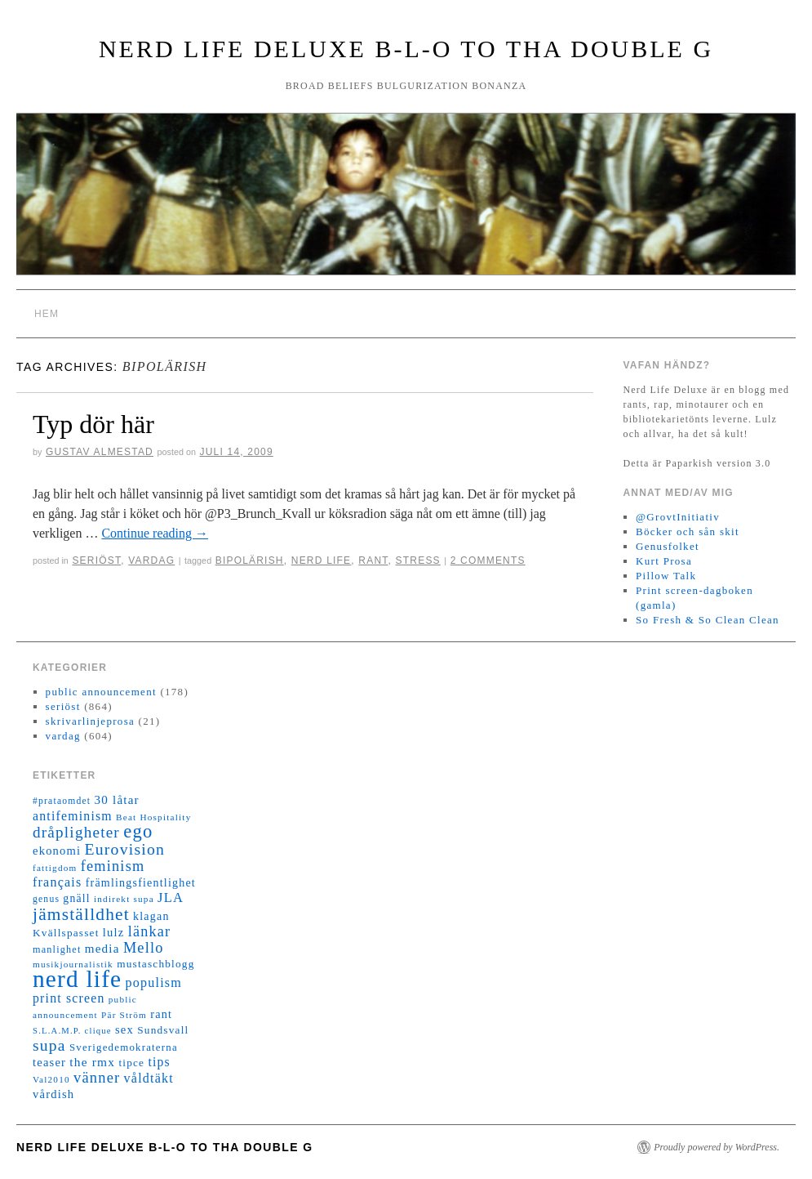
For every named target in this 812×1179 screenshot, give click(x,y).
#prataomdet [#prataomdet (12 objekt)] (62, 801)
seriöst (96, 560)
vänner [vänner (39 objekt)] (96, 1078)
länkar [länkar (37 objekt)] (149, 931)
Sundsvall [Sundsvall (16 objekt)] (163, 1030)
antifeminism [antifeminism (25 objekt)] (73, 816)
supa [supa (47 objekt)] (49, 1045)
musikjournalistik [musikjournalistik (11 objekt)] (73, 964)
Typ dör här (93, 424)
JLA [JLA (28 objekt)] (171, 897)
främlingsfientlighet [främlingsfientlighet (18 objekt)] (141, 883)
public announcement (101, 692)
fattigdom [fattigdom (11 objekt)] (55, 868)
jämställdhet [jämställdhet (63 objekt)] (81, 914)
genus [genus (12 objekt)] (46, 899)
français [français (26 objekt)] (57, 882)
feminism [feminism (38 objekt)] (113, 866)
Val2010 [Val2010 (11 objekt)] (51, 1079)
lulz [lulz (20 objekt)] (114, 932)
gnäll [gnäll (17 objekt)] (76, 898)
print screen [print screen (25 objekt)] (69, 998)
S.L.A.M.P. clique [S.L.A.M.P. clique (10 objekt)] (72, 1030)
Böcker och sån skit (687, 531)
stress (418, 560)
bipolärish (249, 560)
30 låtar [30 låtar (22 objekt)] (117, 799)
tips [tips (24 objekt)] (159, 1062)
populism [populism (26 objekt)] (154, 982)
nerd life (321, 560)
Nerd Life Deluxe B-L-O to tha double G (406, 48)
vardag (151, 560)
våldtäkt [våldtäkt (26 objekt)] (149, 1078)
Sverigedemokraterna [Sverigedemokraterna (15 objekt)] (123, 1047)
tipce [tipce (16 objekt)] (131, 1062)
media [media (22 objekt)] (102, 948)
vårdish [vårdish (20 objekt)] (53, 1094)
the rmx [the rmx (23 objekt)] (92, 1062)
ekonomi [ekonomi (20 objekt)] (57, 850)
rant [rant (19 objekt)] (161, 1013)
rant (373, 560)
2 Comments (488, 560)
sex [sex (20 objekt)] (124, 1029)
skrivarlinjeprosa (90, 721)
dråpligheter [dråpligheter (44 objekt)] (76, 832)
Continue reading (154, 533)
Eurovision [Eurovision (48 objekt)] (125, 849)
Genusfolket (667, 546)
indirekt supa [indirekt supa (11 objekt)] (124, 899)
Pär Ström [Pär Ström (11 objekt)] (124, 1015)
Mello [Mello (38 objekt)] (143, 948)
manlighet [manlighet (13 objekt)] (57, 949)
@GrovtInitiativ (678, 517)
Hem (46, 313)
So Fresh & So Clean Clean (707, 620)
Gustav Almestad (99, 452)
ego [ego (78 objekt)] (138, 831)
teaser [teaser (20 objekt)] (49, 1062)
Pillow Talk (666, 575)
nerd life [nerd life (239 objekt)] (77, 979)
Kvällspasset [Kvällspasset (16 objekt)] (66, 933)
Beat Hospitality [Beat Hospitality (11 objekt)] (153, 817)
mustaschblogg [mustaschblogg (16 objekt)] (155, 964)
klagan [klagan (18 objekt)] (151, 916)
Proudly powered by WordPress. (716, 1147)
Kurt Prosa (664, 561)
